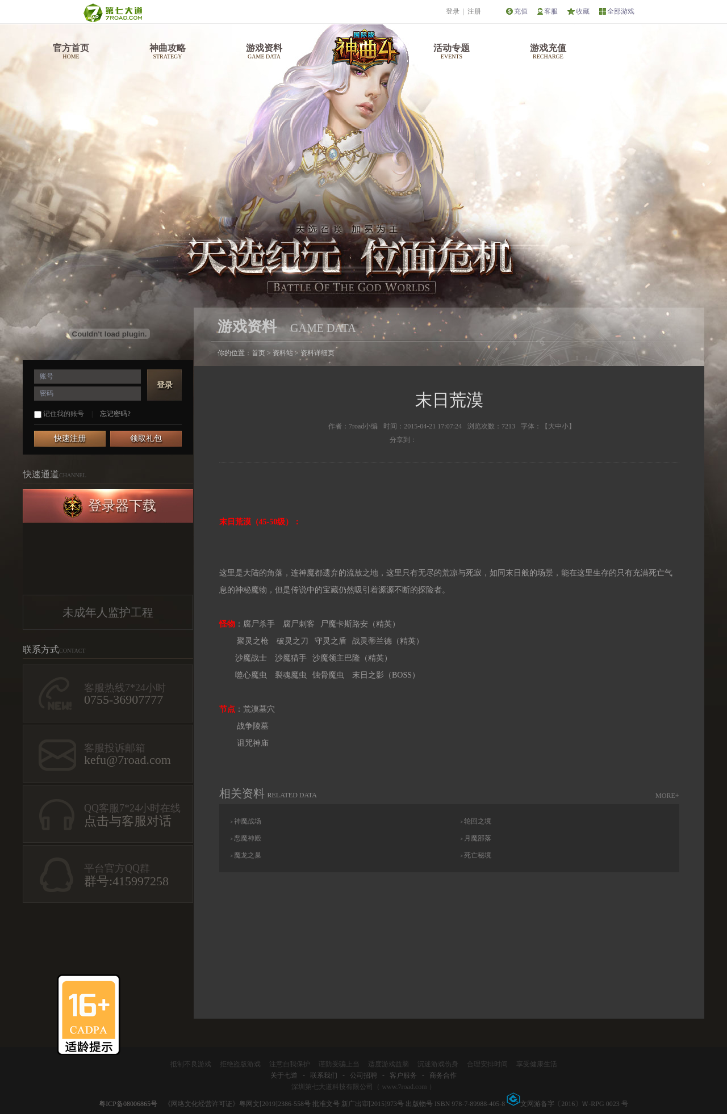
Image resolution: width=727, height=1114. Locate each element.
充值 (521, 11)
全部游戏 (620, 11)
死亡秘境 (477, 855)
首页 (258, 353)
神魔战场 (247, 821)
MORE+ (667, 796)
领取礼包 (146, 438)
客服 (551, 11)
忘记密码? (115, 414)
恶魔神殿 (247, 838)
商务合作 (443, 1075)
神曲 (364, 48)
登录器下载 (122, 505)
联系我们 (323, 1075)
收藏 (583, 11)
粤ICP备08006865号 (128, 1104)
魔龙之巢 (247, 855)
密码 (46, 393)
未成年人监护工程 (107, 612)
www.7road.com (404, 1087)
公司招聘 (363, 1075)
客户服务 (403, 1075)
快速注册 (70, 438)
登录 (452, 11)
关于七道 (284, 1075)
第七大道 (112, 12)
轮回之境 (477, 821)
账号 (46, 376)
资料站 (283, 353)
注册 (474, 11)
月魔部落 (477, 838)
